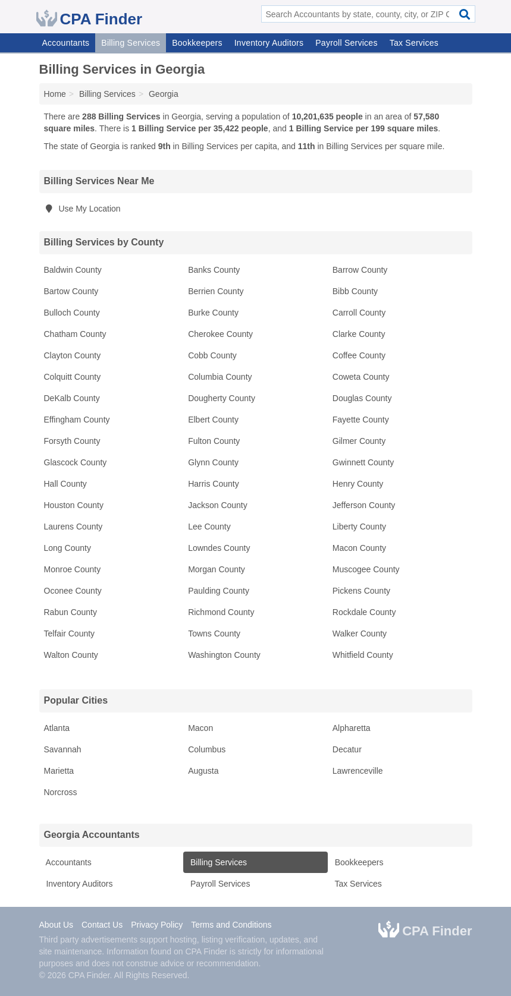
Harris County (213, 483)
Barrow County (360, 270)
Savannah (62, 749)
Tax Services (414, 43)
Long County (67, 548)
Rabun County (71, 612)
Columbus (206, 749)
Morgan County (216, 569)
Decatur (347, 749)
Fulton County (214, 441)
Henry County (358, 483)
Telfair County (69, 633)
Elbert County (213, 419)
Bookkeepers (197, 43)
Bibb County (355, 291)
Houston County (74, 505)
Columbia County (220, 377)
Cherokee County (220, 334)
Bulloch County (72, 312)
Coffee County (359, 355)
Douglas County (362, 398)
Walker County (360, 633)
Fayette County (361, 419)
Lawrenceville (358, 771)
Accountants (66, 43)
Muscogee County (366, 569)
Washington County (224, 655)
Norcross (60, 792)
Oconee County (73, 590)
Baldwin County (73, 270)
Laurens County (73, 526)
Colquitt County (72, 377)
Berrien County (215, 291)
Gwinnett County (363, 462)
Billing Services (130, 43)
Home (55, 94)
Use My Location (82, 208)
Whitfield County (363, 655)
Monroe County (72, 569)
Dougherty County (221, 398)
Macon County (359, 548)
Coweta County (361, 377)
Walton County (71, 655)
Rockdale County (364, 612)
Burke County (213, 312)
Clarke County (359, 334)
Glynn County (213, 462)
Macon (200, 728)
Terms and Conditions (231, 924)
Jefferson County (364, 505)
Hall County (65, 483)
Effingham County (77, 419)
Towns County (214, 633)
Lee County (209, 526)
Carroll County (359, 312)
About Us (56, 924)
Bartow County (71, 291)
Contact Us (102, 924)
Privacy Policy (157, 924)
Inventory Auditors (269, 43)
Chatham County (75, 334)
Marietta (59, 771)
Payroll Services (346, 43)
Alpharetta (352, 728)
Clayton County (72, 355)
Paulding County (218, 590)
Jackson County (217, 505)
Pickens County (361, 590)
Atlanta (57, 728)
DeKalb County (72, 398)
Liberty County (359, 526)
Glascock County (75, 462)
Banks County (214, 270)
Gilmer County (359, 441)
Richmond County (221, 612)
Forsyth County (72, 441)
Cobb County (212, 355)
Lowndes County (219, 548)
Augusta (203, 771)
